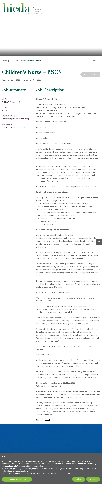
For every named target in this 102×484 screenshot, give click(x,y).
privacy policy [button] (66, 461)
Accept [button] (93, 479)
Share (94, 61)
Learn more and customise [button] (17, 479)
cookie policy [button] (38, 466)
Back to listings (91, 74)
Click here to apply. (43, 420)
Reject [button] (78, 479)
